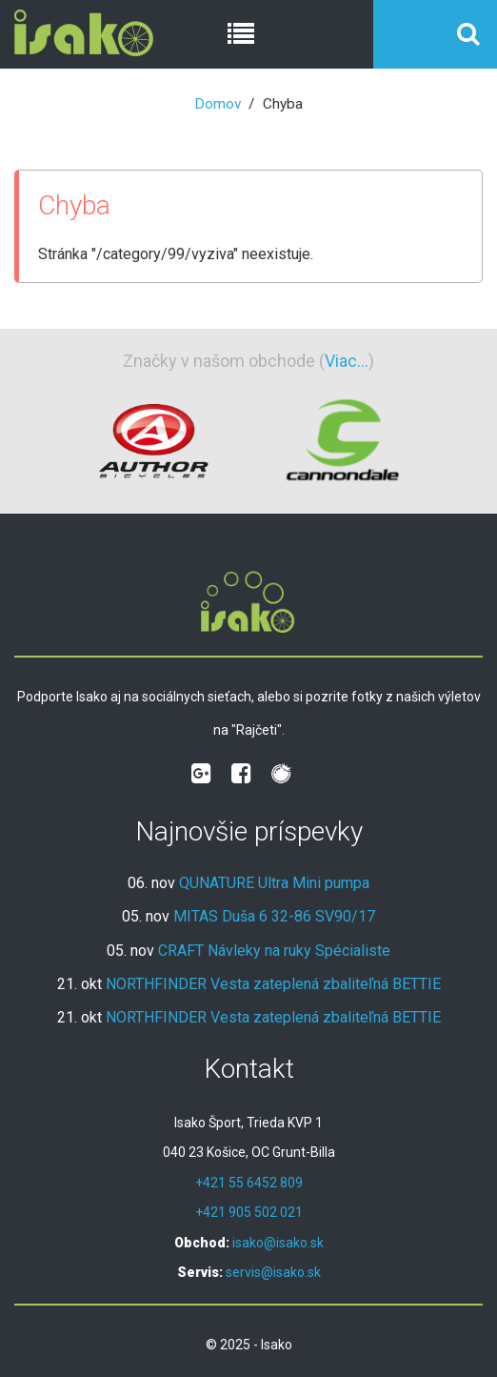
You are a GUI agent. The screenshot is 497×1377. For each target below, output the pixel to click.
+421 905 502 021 (249, 1212)
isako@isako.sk (278, 1242)
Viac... (346, 361)
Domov (217, 103)
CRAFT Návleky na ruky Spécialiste (274, 951)
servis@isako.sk (273, 1272)
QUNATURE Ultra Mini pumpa (274, 883)
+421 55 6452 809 (249, 1182)
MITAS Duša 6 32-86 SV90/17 (274, 916)
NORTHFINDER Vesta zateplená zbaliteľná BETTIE (273, 984)
